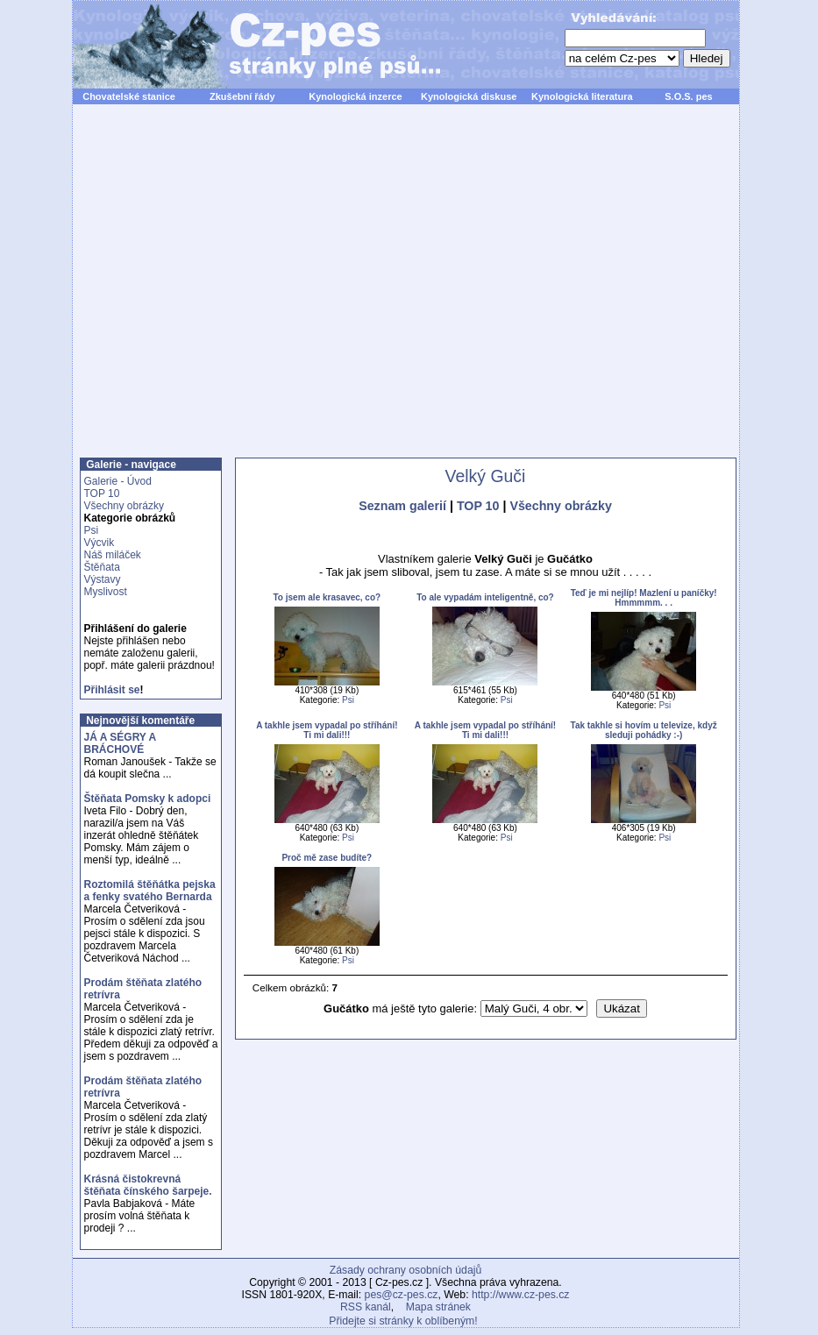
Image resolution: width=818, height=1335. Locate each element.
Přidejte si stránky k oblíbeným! (403, 1321)
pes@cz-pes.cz (401, 1295)
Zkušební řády (242, 96)
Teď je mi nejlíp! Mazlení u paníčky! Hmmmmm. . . (644, 597)
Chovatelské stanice (128, 96)
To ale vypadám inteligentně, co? (485, 597)
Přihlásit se (112, 690)
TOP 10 (102, 493)
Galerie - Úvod (118, 481)
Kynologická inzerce (355, 96)
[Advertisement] (236, 290)
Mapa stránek (438, 1307)
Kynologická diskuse (468, 96)
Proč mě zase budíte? (326, 858)
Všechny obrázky (124, 506)
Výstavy (102, 579)
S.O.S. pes (688, 96)
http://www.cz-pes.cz (521, 1295)
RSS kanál (365, 1307)
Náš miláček (112, 555)
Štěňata (102, 567)
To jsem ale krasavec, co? (327, 597)
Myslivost (105, 592)
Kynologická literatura (582, 96)
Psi (91, 530)
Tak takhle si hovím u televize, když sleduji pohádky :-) (644, 730)
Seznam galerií (402, 506)
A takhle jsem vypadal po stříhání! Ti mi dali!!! (326, 730)
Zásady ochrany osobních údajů (405, 1270)
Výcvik (99, 542)
